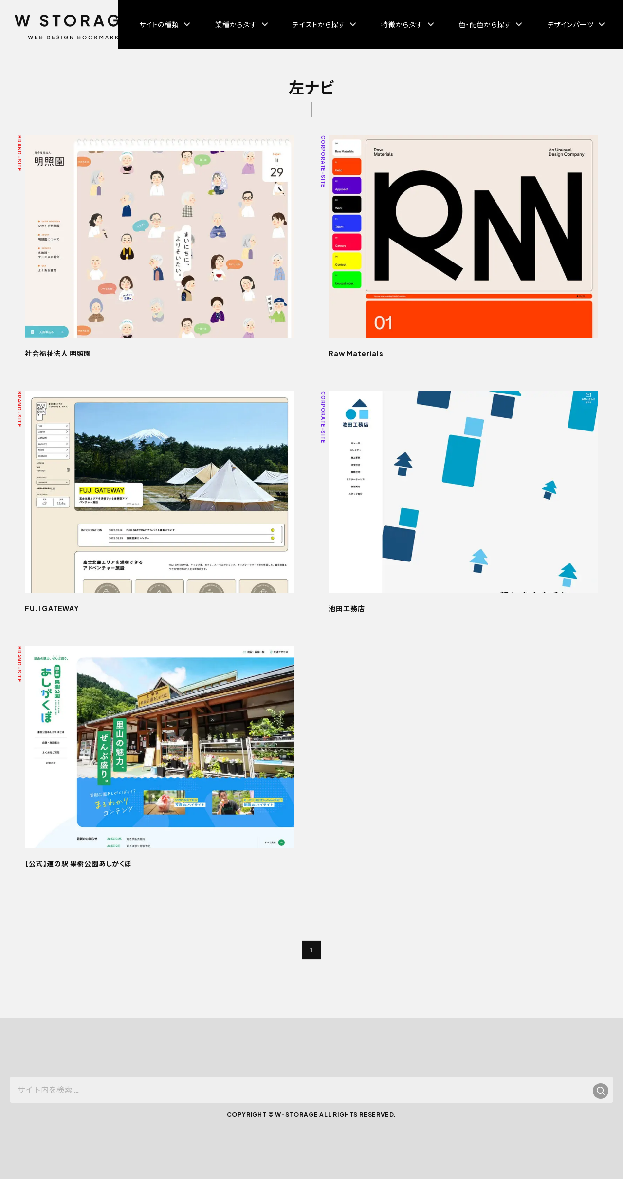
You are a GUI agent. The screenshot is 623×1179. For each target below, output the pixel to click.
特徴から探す (402, 24)
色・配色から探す (484, 24)
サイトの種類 (159, 24)
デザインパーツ (570, 24)
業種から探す (236, 24)
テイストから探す (319, 24)
